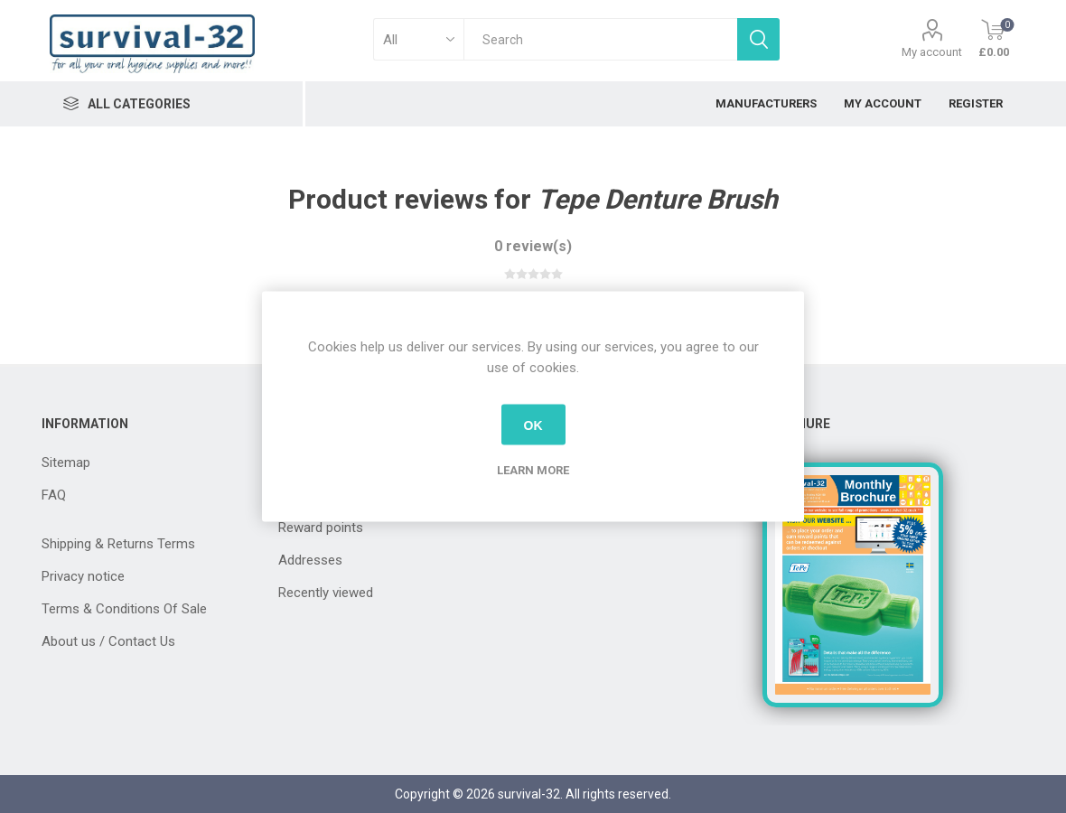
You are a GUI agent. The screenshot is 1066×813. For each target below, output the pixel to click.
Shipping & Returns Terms (118, 544)
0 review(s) (533, 246)
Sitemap (66, 462)
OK (533, 424)
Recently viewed (325, 592)
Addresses (310, 560)
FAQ (54, 495)
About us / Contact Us (108, 641)
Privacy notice (83, 576)
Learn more (533, 470)
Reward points (320, 527)
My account (932, 52)
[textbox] (600, 39)
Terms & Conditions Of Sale (124, 609)
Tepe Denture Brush (658, 199)
